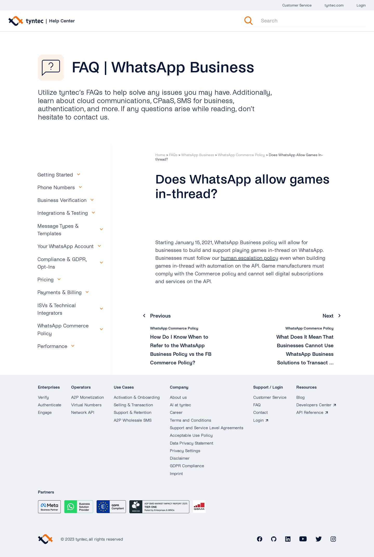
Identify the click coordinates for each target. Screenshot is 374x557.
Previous (160, 316)
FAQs (173, 155)
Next (328, 316)
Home (160, 155)
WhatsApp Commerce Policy (241, 155)
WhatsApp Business (197, 155)
